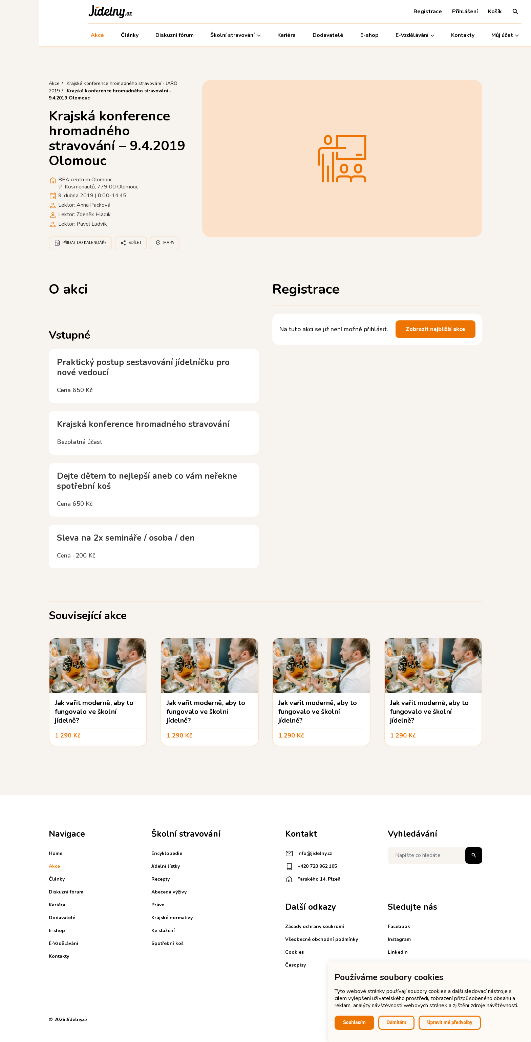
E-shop (330, 35)
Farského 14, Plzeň (312, 879)
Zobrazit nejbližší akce (435, 329)
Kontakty (423, 35)
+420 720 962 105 (311, 866)
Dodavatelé (288, 35)
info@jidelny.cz (308, 854)
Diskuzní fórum (135, 35)
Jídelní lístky (165, 866)
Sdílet (131, 243)
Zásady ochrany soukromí (314, 926)
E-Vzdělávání (375, 35)
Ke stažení (163, 930)
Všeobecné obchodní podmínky (321, 939)
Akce (58, 35)
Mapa (164, 243)
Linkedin (398, 952)
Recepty (160, 879)
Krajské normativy (172, 917)
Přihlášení (426, 11)
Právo (158, 905)
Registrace (388, 11)
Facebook (399, 926)
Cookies (294, 952)
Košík (456, 11)
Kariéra (247, 35)
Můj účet (466, 35)
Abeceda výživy (169, 892)
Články (90, 35)
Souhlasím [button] (354, 1022)
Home (55, 853)
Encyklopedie (166, 853)
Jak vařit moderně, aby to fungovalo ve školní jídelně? (94, 711)
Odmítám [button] (396, 1022)
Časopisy (295, 965)
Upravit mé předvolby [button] (449, 1022)
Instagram (399, 939)
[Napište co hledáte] (435, 855)
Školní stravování (196, 35)
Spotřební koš (167, 943)
